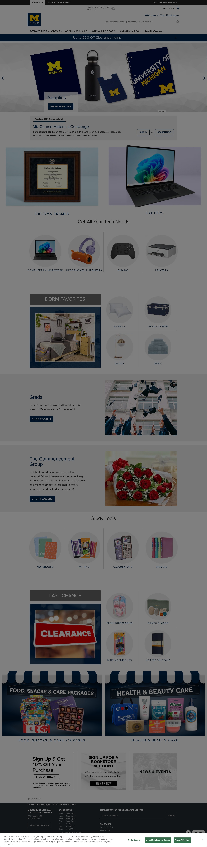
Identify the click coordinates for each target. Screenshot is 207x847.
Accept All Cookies (182, 840)
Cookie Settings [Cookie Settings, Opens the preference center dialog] (134, 840)
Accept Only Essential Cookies (158, 840)
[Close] (203, 839)
